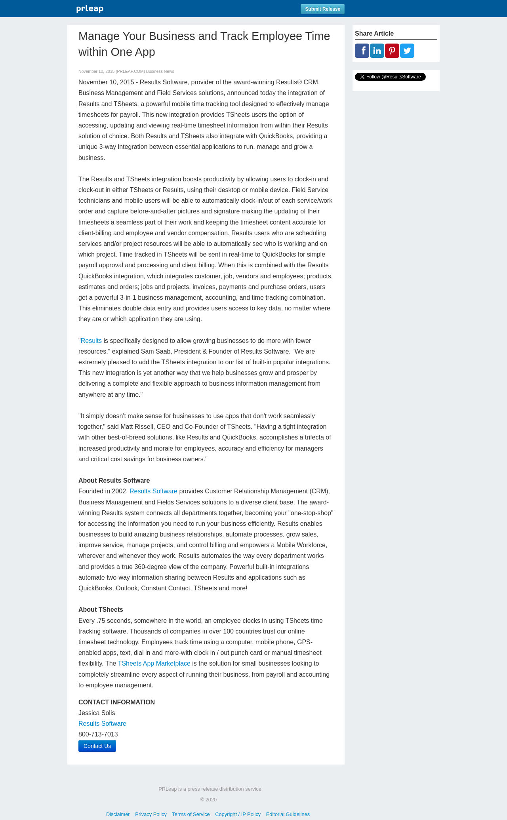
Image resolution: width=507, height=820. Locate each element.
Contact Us (97, 746)
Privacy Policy (151, 814)
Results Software (153, 491)
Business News (160, 71)
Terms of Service (191, 814)
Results (91, 340)
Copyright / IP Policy (238, 814)
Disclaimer (118, 814)
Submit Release (322, 9)
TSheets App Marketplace (154, 663)
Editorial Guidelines (288, 814)
